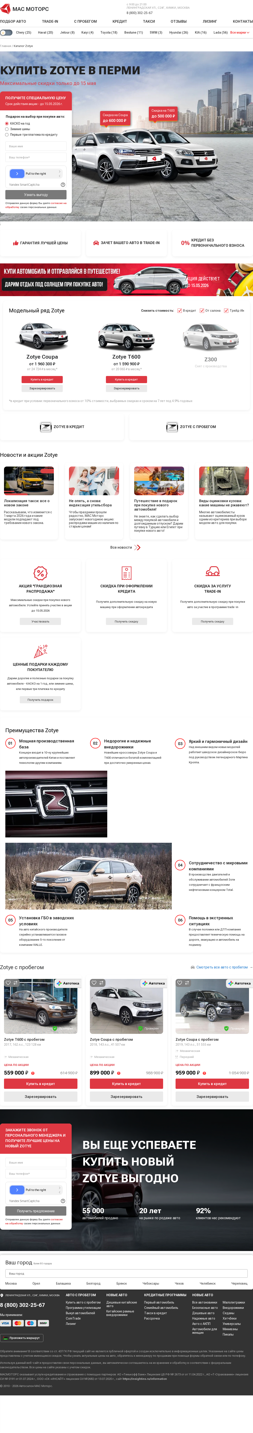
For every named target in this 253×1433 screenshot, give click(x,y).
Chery (23, 32)
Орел (36, 1283)
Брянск (122, 1283)
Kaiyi (88, 32)
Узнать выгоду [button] (36, 195)
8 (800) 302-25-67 (139, 13)
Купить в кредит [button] (42, 379)
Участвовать (40, 621)
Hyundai (179, 32)
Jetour (67, 32)
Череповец (239, 1283)
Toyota (109, 32)
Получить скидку (126, 621)
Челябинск (208, 1283)
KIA (202, 32)
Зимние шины (17, 129)
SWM (157, 32)
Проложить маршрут (21, 1338)
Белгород (94, 1283)
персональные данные (85, 1362)
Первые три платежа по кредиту (31, 134)
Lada (222, 32)
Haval (45, 32)
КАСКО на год (17, 123)
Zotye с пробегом (22, 967)
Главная (5, 46)
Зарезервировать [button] (42, 388)
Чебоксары (151, 1283)
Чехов (179, 1283)
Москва (11, 1283)
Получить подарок (40, 699)
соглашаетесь (138, 1362)
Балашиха (63, 1283)
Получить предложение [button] (36, 1211)
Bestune (134, 32)
